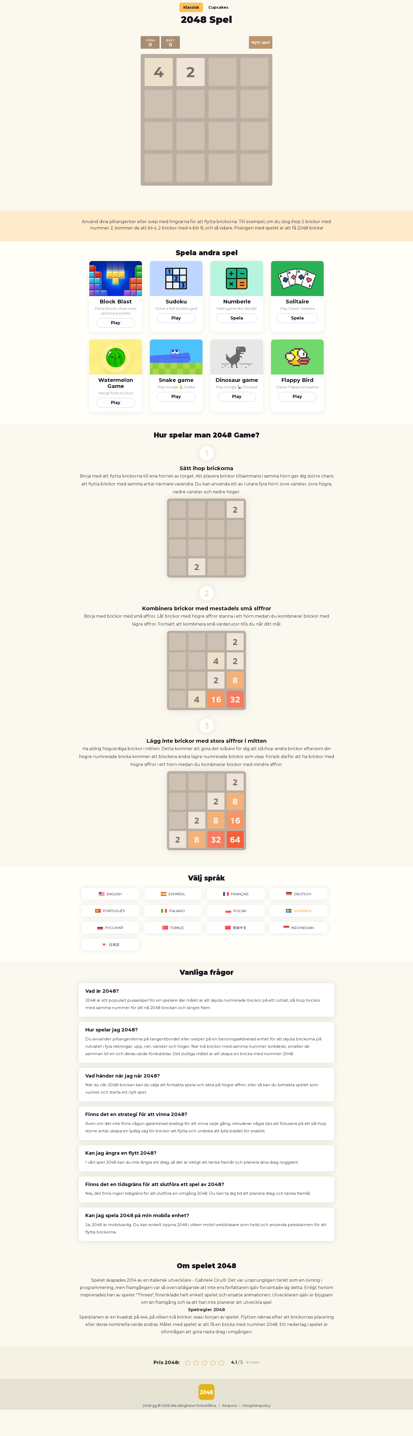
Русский (110, 928)
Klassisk (191, 7)
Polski (235, 911)
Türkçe (173, 928)
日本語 (110, 944)
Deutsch (298, 894)
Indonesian (298, 928)
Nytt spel (261, 42)
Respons (229, 1405)
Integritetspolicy (257, 1405)
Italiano (173, 911)
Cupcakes (218, 7)
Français (236, 894)
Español (173, 894)
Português (110, 911)
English (110, 894)
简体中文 (236, 928)
